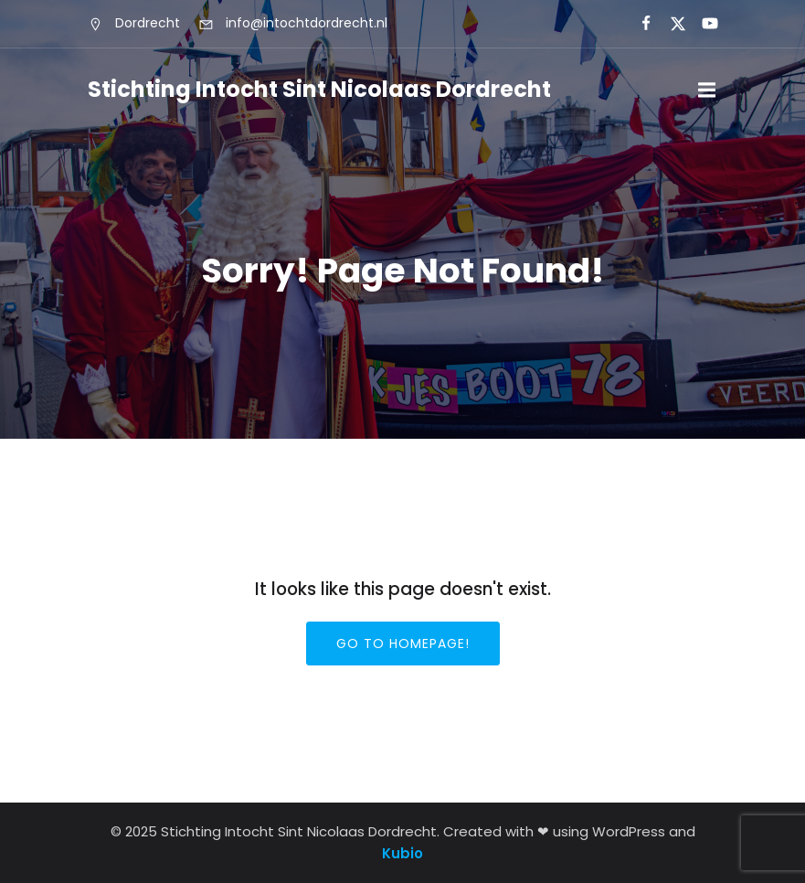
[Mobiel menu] (707, 90)
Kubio (402, 853)
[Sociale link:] (638, 23)
